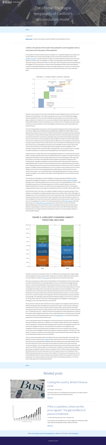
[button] (104, 2)
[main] (53, 13)
